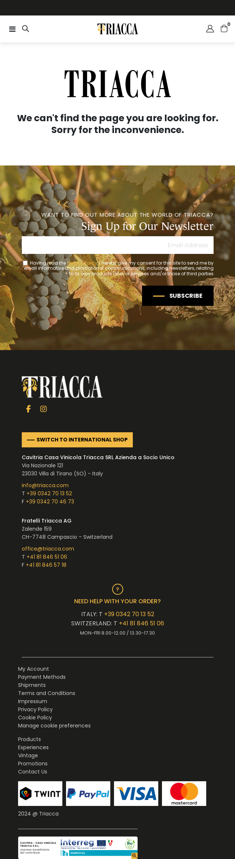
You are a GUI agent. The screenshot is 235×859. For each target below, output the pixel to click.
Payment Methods (42, 677)
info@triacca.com (45, 485)
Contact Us (32, 771)
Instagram (44, 408)
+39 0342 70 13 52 (49, 493)
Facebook (28, 408)
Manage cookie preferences (54, 725)
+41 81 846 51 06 (47, 557)
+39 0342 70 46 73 (50, 501)
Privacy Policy (82, 263)
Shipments (32, 685)
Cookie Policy (35, 717)
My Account (33, 669)
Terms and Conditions (46, 693)
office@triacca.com (48, 548)
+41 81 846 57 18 (46, 565)
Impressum (32, 701)
